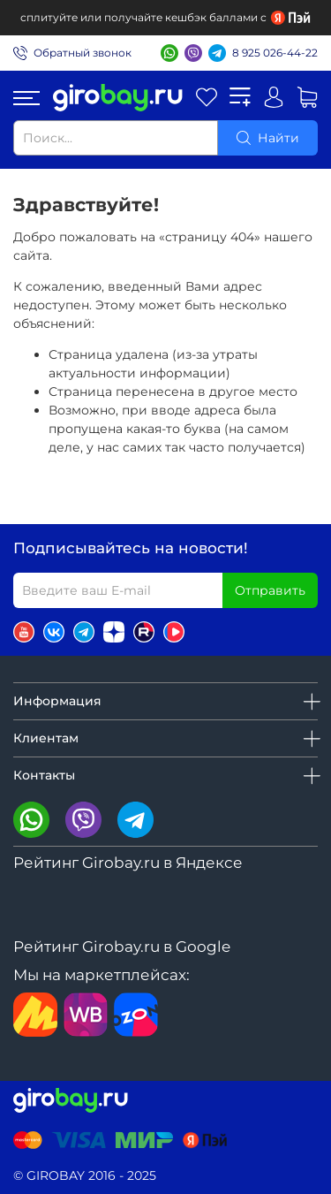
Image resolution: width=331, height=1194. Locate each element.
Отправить (270, 590)
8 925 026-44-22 (275, 52)
